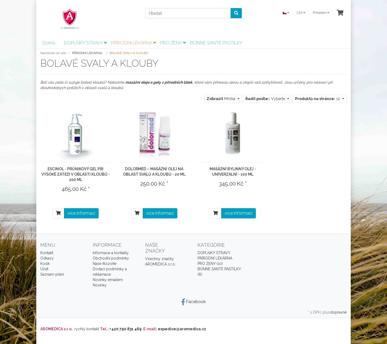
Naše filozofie (104, 263)
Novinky (100, 285)
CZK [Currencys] (301, 13)
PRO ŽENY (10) (210, 263)
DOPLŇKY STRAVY (85, 42)
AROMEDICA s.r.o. (160, 264)
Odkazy (47, 258)
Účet (44, 269)
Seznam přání (52, 274)
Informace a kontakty (111, 253)
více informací (81, 213)
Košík (45, 263)
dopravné (338, 312)
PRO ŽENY (173, 42)
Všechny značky (159, 259)
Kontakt (46, 253)
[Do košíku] (58, 213)
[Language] (286, 13)
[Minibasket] (340, 13)
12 (318, 99)
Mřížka (221, 99)
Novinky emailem (108, 280)
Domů (48, 42)
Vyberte (265, 99)
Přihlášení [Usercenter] (321, 13)
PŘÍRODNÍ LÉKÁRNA (133, 42)
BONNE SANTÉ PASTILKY (216, 42)
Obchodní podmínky (111, 258)
